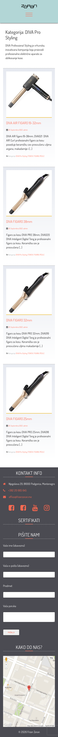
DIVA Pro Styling (21, 156)
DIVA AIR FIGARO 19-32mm (23, 123)
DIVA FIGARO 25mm (19, 418)
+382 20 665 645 (17, 490)
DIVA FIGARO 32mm (19, 320)
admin (25, 130)
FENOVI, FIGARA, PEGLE (36, 156)
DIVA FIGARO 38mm (19, 221)
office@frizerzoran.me (20, 497)
